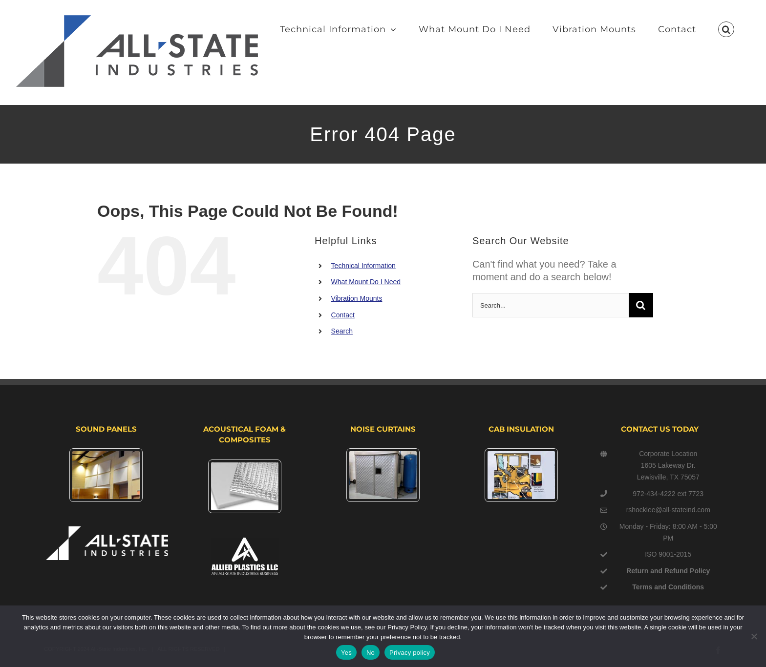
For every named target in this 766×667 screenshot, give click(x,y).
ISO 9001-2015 (668, 554)
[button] (726, 29)
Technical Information (363, 266)
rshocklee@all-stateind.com (668, 510)
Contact (343, 315)
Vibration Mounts (357, 298)
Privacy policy (409, 652)
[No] (754, 636)
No (370, 652)
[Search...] (550, 305)
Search (342, 331)
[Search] (641, 305)
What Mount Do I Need (366, 282)
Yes (346, 652)
